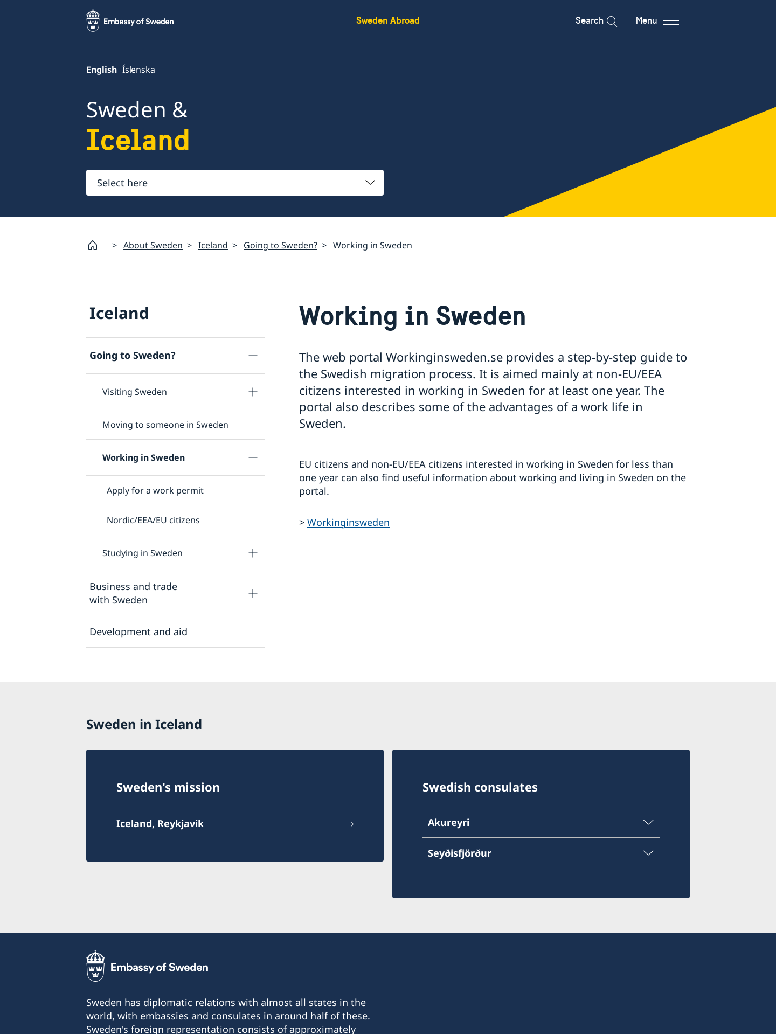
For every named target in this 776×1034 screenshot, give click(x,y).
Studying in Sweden (142, 553)
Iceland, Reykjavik (160, 823)
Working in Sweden (143, 457)
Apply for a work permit (155, 490)
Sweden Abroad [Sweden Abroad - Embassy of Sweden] (388, 20)
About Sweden (153, 245)
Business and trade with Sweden (133, 593)
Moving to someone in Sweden (165, 425)
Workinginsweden (348, 521)
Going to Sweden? (280, 245)
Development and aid (138, 630)
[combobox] (235, 183)
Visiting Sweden (134, 392)
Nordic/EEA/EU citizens (153, 520)
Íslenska (138, 69)
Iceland (213, 245)
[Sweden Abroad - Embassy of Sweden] (140, 20)
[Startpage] (97, 245)
